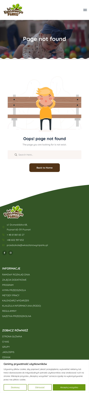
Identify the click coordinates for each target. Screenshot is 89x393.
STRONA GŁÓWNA (12, 336)
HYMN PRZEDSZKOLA (14, 290)
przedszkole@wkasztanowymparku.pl (27, 245)
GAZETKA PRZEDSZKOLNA (16, 316)
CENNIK (6, 357)
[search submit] (16, 154)
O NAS (5, 341)
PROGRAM (7, 284)
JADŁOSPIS (8, 352)
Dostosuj (15, 387)
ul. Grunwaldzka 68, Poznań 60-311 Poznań (19, 227)
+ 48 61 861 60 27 (15, 234)
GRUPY (6, 346)
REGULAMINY (9, 310)
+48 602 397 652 (15, 239)
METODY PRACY (10, 295)
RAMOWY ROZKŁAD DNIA (16, 274)
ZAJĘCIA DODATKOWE (14, 279)
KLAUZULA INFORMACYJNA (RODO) (21, 305)
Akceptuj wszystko (69, 387)
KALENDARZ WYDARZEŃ (15, 300)
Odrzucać (39, 387)
